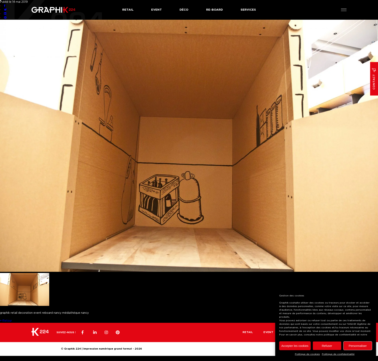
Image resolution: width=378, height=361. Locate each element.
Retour (6, 320)
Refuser (327, 345)
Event (156, 9)
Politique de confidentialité (338, 354)
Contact (374, 79)
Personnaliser (358, 345)
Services (248, 9)
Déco (184, 9)
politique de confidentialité (340, 334)
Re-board (214, 9)
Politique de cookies (307, 354)
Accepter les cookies (295, 345)
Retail (127, 9)
